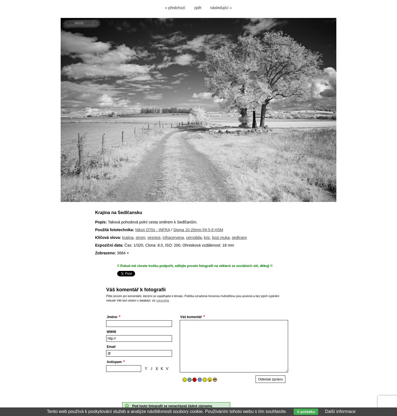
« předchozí (175, 8)
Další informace (340, 411)
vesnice (153, 237)
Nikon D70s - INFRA (152, 230)
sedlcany (239, 237)
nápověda (162, 300)
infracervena (173, 237)
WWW (111, 332)
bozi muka (221, 237)
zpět (197, 8)
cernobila (194, 237)
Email (111, 347)
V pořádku (306, 412)
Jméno (112, 317)
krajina (127, 237)
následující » (221, 8)
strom (140, 237)
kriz (207, 237)
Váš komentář (191, 317)
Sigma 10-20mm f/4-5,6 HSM (198, 230)
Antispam (114, 362)
